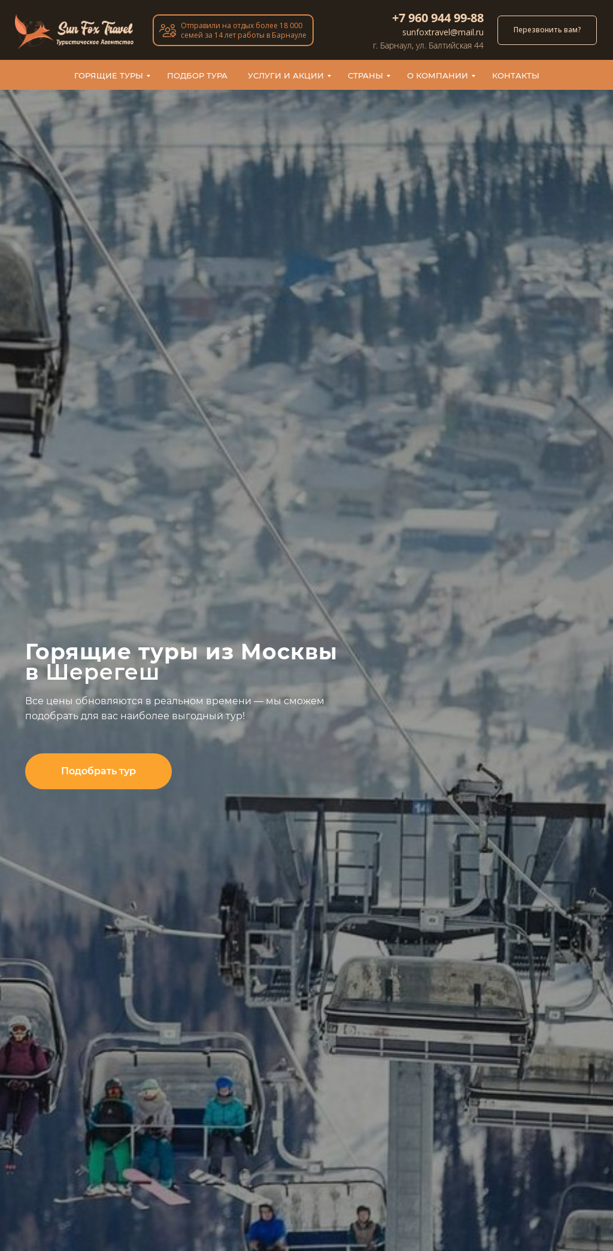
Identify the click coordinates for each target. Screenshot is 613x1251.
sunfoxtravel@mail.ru (443, 32)
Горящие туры (108, 75)
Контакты (515, 75)
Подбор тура (197, 75)
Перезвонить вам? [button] (547, 30)
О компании (437, 75)
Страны (365, 75)
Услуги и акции (286, 75)
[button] (98, 771)
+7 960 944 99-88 (438, 18)
